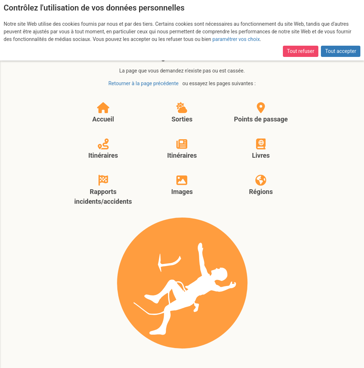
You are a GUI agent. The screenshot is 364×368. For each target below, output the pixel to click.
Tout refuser (300, 51)
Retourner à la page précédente (143, 83)
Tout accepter (340, 51)
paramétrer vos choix (236, 39)
